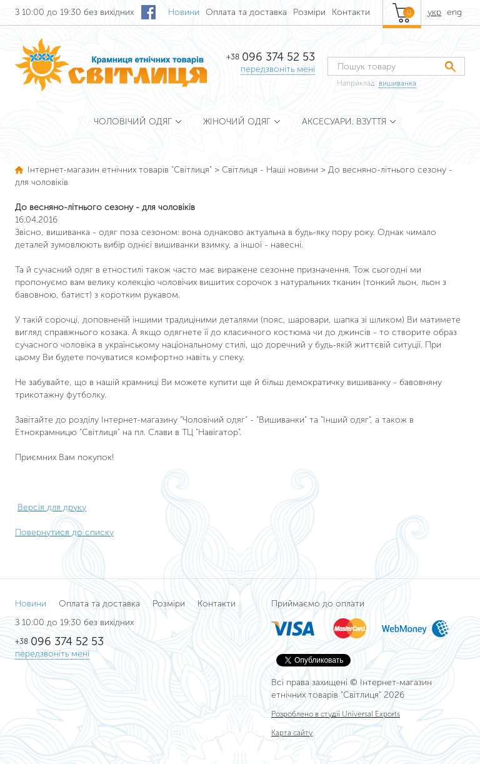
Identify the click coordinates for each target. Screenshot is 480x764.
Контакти (351, 12)
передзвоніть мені (278, 69)
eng (454, 12)
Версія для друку (52, 507)
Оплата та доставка (246, 12)
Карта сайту (291, 732)
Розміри (309, 12)
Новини (183, 12)
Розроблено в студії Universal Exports (335, 714)
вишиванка (397, 83)
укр (434, 12)
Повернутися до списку (64, 532)
